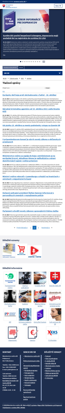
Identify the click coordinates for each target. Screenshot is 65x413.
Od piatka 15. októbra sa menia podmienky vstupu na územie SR (31, 125)
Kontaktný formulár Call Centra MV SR (10, 382)
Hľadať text (6, 88)
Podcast (48, 356)
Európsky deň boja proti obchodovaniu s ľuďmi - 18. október (29, 95)
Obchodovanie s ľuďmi (52, 366)
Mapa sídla (40, 405)
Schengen (28, 385)
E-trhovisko (49, 378)
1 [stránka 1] (30, 228)
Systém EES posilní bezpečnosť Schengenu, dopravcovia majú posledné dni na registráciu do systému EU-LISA (30, 36)
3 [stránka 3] (38, 228)
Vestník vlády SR (50, 363)
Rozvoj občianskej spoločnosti (29, 391)
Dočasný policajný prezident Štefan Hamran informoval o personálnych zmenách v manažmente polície (28, 194)
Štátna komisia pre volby (31, 361)
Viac (4, 55)
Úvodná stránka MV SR (10, 67)
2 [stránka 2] (34, 228)
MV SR (21, 67)
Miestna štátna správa (52, 371)
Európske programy (31, 370)
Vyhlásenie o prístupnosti (53, 405)
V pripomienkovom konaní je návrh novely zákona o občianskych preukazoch (32, 140)
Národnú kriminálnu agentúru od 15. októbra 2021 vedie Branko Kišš (31, 110)
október (29, 78)
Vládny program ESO (52, 373)
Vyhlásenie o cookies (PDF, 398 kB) (14, 408)
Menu (58, 6)
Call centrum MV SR (51, 376)
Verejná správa (29, 378)
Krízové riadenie (30, 383)
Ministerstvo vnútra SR (32, 356)
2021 (22, 78)
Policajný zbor (29, 373)
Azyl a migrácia (29, 375)
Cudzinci (48, 368)
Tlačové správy (13, 78)
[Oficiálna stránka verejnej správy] (21, 2)
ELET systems (32, 405)
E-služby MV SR (50, 361)
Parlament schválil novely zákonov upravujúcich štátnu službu (30, 211)
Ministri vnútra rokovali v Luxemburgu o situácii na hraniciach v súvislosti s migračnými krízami (31, 177)
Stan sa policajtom (51, 359)
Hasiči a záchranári (31, 380)
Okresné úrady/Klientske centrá (31, 367)
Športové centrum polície (29, 398)
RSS (4, 91)
